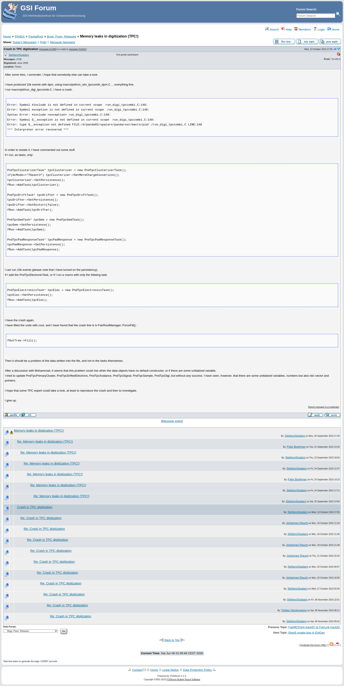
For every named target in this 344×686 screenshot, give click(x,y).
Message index (172, 421)
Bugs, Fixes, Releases (61, 36)
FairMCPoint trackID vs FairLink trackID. (314, 627)
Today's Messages (24, 42)
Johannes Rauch (297, 523)
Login (319, 29)
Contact (137, 670)
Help (286, 29)
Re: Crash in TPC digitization (41, 518)
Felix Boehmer (296, 446)
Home (333, 29)
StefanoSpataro (19, 55)
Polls (43, 42)
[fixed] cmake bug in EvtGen (306, 632)
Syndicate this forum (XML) (313, 645)
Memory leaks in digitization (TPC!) (39, 430)
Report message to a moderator (323, 407)
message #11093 (48, 49)
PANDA (20, 36)
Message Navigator (62, 42)
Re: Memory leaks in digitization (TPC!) (45, 441)
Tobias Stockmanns (294, 610)
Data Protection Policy (197, 670)
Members (302, 29)
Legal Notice (170, 670)
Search (272, 29)
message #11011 (77, 49)
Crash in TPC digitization (21, 49)
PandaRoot (36, 36)
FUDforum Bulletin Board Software (183, 679)
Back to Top (171, 640)
